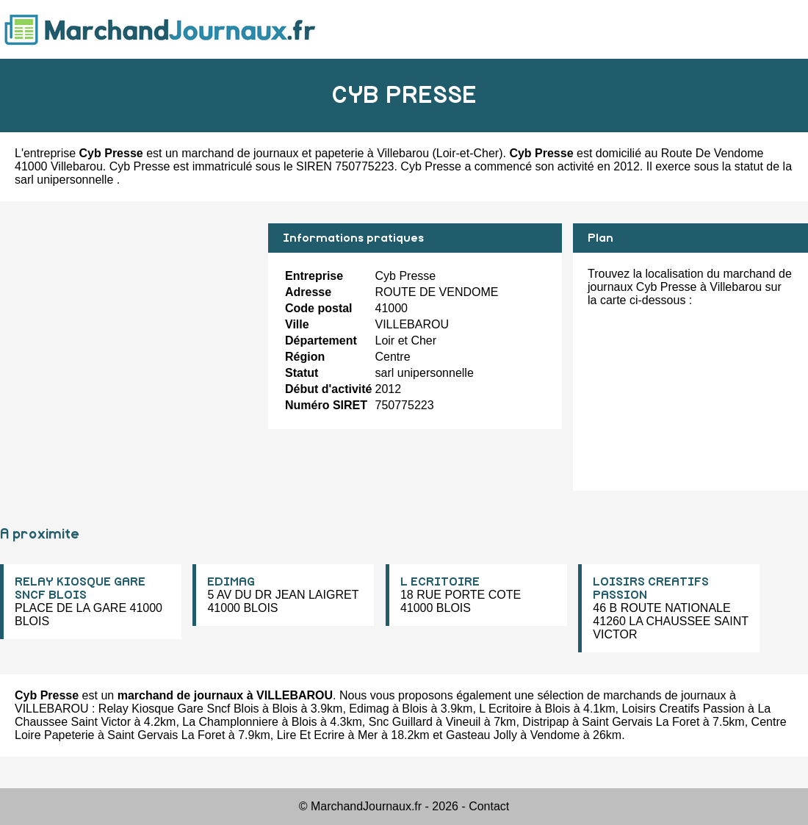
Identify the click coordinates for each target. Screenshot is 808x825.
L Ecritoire (505, 708)
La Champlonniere (230, 722)
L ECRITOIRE (440, 582)
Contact (489, 806)
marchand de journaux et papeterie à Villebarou (305, 153)
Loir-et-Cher (467, 153)
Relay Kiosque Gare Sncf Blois (178, 708)
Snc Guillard (401, 722)
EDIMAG (231, 582)
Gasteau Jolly (481, 735)
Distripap (545, 722)
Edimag (369, 708)
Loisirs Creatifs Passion (682, 708)
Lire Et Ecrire (311, 735)
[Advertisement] (128, 326)
